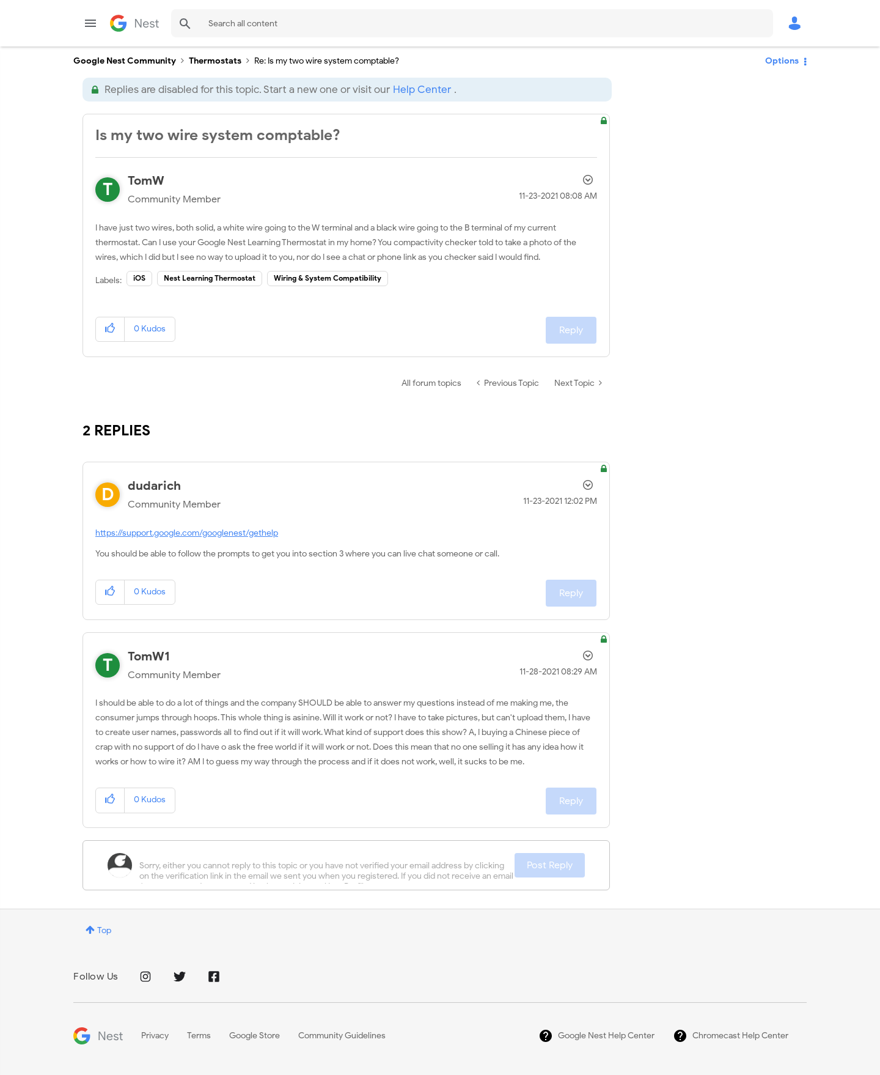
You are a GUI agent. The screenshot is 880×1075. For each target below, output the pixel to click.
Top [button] (104, 930)
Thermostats (215, 61)
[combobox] (472, 23)
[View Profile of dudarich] (154, 485)
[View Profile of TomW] (146, 180)
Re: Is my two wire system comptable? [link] (326, 61)
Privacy (155, 1035)
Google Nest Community (134, 23)
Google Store (254, 1035)
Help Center (422, 89)
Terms (199, 1035)
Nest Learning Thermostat (209, 278)
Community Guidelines (342, 1035)
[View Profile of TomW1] (149, 656)
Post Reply (550, 865)
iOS (139, 278)
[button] (110, 329)
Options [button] (782, 61)
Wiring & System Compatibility (327, 278)
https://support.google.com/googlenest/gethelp (186, 533)
